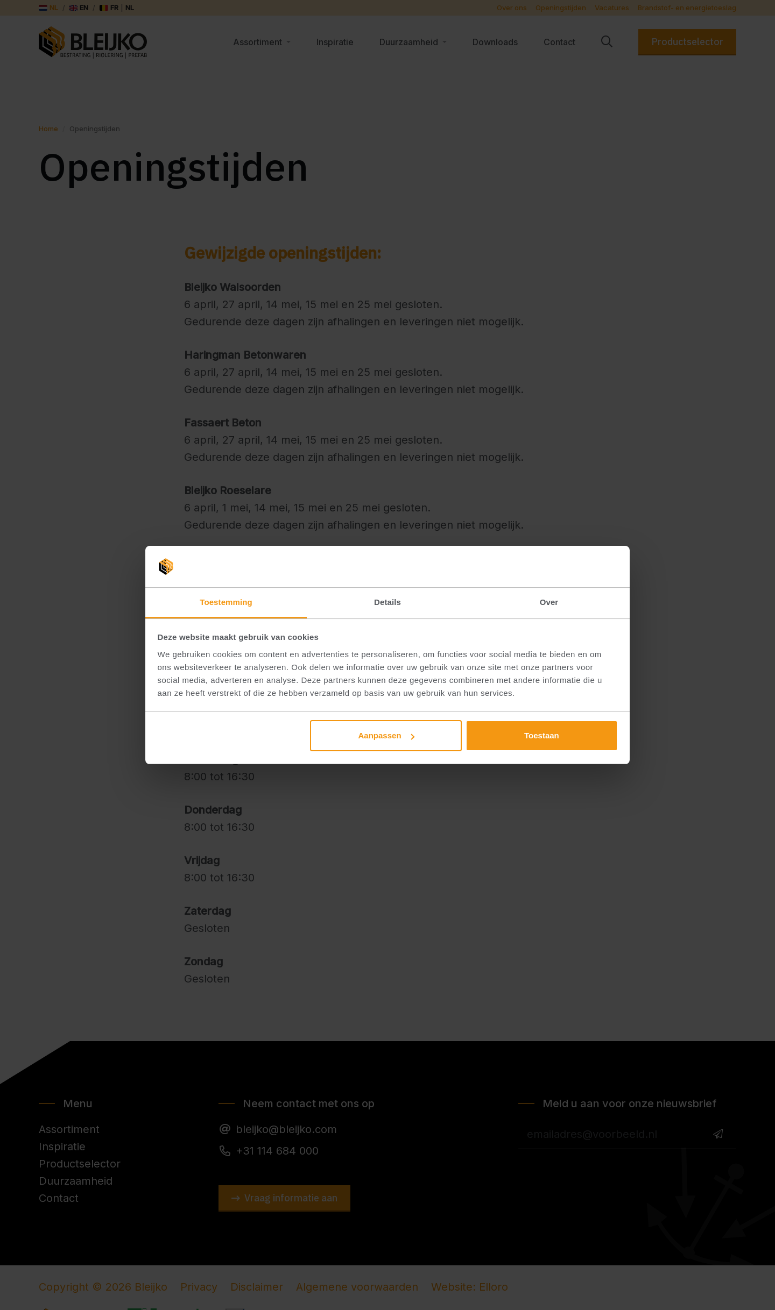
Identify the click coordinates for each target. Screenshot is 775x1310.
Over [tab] (549, 602)
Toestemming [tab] (226, 602)
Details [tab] (387, 602)
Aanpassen (386, 735)
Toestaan (541, 735)
